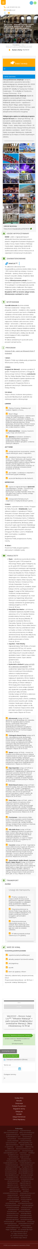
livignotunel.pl (24, 1157)
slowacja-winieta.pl (27, 1175)
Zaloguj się (19, 1111)
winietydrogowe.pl (10, 1223)
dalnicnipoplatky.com (25, 1143)
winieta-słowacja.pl (13, 1199)
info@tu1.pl (10, 10)
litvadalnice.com (13, 1155)
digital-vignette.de (26, 1145)
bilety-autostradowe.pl (27, 1132)
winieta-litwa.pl (25, 1197)
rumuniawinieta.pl (11, 1171)
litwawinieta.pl (13, 1157)
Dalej (19, 1006)
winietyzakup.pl (27, 1227)
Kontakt (19, 1114)
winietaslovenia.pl (26, 1215)
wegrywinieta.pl (12, 1195)
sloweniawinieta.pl (26, 1177)
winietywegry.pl (25, 1225)
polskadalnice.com (11, 1169)
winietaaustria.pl (11, 1203)
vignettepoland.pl (15, 1191)
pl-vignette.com (27, 1167)
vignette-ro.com (26, 1187)
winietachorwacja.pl (12, 1207)
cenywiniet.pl (11, 1139)
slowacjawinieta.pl (12, 1177)
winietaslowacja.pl (12, 1217)
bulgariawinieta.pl (26, 1134)
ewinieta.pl (23, 1153)
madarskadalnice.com (10, 1163)
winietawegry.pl (9, 1221)
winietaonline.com (13, 1213)
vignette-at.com (12, 1183)
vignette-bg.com (25, 1183)
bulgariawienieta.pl (12, 1134)
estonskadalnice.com (11, 1153)
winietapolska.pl (26, 1213)
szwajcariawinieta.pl (27, 1179)
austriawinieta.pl (25, 1130)
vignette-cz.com (12, 1185)
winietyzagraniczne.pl (13, 1227)
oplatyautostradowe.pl (12, 1167)
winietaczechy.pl (26, 1207)
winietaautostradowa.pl (12, 1205)
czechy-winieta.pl (12, 1141)
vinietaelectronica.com (10, 1193)
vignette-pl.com (25, 1185)
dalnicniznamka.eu (12, 1145)
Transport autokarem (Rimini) (15, 1059)
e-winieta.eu (19, 1147)
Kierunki (19, 1101)
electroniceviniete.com (12, 1151)
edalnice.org (29, 1147)
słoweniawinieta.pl (13, 1181)
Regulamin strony (19, 1109)
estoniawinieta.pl (27, 1151)
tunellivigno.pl (25, 1181)
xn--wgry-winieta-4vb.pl (19, 1233)
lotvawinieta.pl (26, 1159)
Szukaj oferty (19, 1098)
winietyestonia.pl (12, 1225)
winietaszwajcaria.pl (12, 1219)
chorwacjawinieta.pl (24, 1139)
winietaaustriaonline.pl (25, 1203)
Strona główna (16, 44)
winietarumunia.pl (12, 1215)
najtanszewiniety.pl (26, 1165)
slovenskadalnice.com (26, 1173)
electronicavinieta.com (23, 1149)
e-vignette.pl (9, 1147)
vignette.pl (25, 1189)
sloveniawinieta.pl (11, 1173)
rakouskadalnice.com (26, 1169)
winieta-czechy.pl (13, 1197)
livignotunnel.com (13, 1159)
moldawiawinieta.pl (12, 1165)
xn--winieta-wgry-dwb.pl (19, 1237)
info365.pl (31, 1153)
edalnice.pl (10, 1149)
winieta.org (25, 1201)
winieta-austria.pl (25, 1195)
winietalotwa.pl (12, 1211)
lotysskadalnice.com (25, 1161)
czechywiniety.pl (11, 1143)
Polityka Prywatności (19, 1106)
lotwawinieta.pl (11, 1161)
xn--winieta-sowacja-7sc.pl (19, 1235)
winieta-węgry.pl (14, 1201)
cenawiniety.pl (27, 1137)
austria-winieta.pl (12, 1130)
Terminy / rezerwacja (19, 63)
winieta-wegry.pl (26, 1199)
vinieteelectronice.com (27, 1193)
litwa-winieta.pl (25, 1155)
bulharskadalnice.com (13, 1137)
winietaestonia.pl (13, 1209)
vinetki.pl (26, 1191)
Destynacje (19, 1103)
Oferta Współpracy (19, 1119)
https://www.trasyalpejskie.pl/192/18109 (16, 229)
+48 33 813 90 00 (13, 7)
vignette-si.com (14, 1189)
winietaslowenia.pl (26, 1217)
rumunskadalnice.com (26, 1171)
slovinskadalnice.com (12, 1175)
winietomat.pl (20, 1221)
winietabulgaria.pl (27, 1205)
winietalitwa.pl (25, 1209)
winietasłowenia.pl (26, 1219)
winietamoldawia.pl (25, 1211)
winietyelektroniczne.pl (26, 1223)
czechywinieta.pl (25, 1141)
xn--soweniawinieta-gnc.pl (19, 1231)
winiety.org (30, 1221)
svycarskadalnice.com (11, 1179)
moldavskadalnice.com (27, 1163)
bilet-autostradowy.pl (11, 1132)
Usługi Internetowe (19, 1117)
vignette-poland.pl (13, 1187)
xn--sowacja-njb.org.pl (25, 1229)
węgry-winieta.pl (11, 1229)
